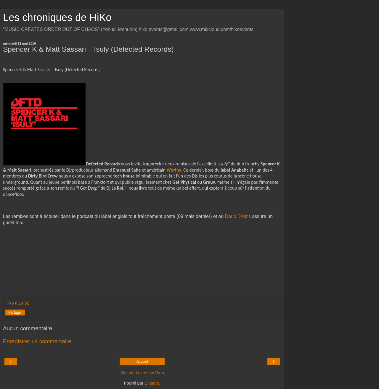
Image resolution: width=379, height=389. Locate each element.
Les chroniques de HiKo (57, 17)
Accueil (142, 361)
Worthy (174, 170)
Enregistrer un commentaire (37, 341)
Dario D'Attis (238, 216)
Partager (15, 312)
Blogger (151, 383)
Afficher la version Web (142, 372)
